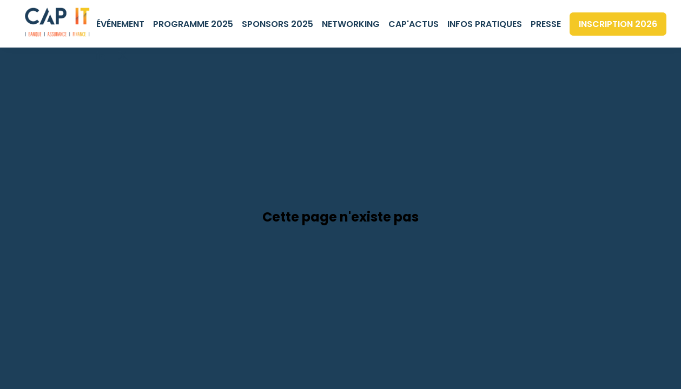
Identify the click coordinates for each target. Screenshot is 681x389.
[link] (120, 24)
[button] (618, 24)
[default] (546, 24)
